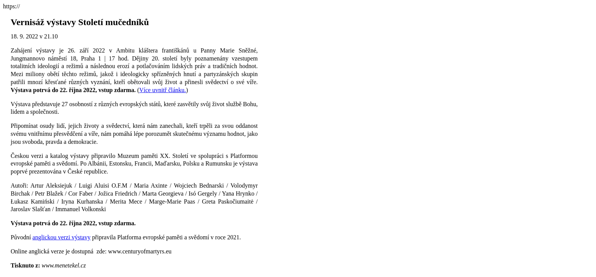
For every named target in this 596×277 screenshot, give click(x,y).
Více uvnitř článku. (162, 90)
